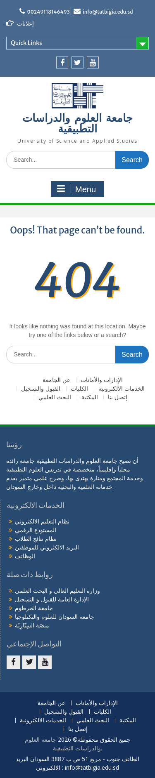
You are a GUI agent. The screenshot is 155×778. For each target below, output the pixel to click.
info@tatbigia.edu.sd (108, 12)
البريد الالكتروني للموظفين (47, 547)
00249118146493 (48, 12)
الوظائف (25, 556)
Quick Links (26, 43)
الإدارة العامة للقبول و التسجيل (52, 599)
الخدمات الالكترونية (121, 388)
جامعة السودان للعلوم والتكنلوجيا (54, 616)
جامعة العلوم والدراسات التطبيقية (77, 124)
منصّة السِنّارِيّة (32, 625)
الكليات (79, 388)
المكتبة (89, 397)
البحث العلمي (54, 397)
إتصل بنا (117, 397)
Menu (76, 189)
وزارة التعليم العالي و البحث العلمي (57, 590)
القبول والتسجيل (40, 388)
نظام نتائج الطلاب (36, 538)
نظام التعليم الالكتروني (42, 521)
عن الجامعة (56, 380)
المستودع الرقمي (35, 530)
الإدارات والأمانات (102, 380)
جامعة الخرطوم (34, 608)
